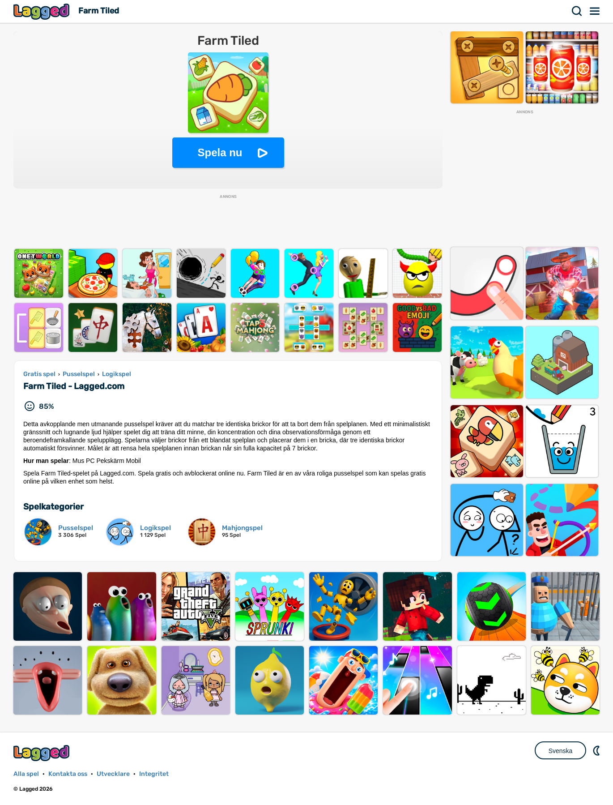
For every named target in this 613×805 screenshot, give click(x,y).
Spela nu (219, 152)
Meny (595, 11)
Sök (577, 11)
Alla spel (26, 774)
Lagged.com (42, 752)
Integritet (154, 774)
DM (597, 750)
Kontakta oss (67, 774)
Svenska (561, 750)
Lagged (42, 11)
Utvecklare (113, 774)
